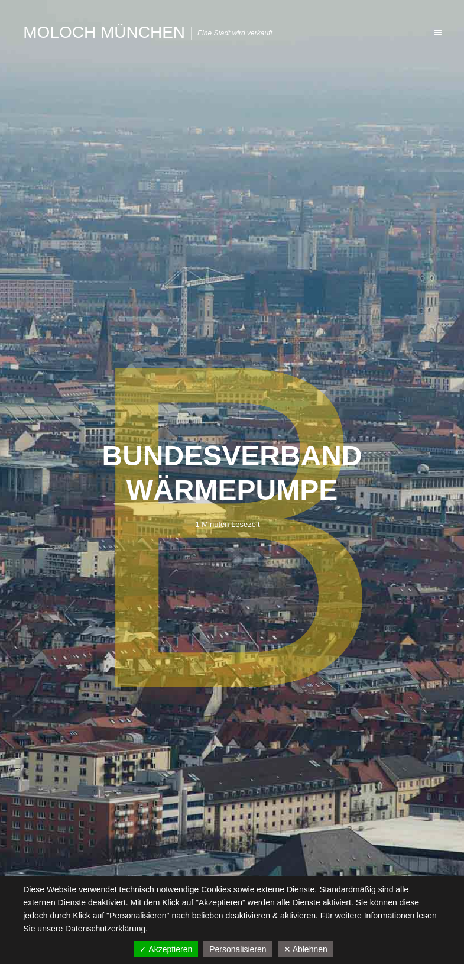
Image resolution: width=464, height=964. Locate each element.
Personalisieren (238, 949)
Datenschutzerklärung (105, 928)
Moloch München (104, 32)
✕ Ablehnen (305, 949)
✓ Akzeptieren (165, 949)
